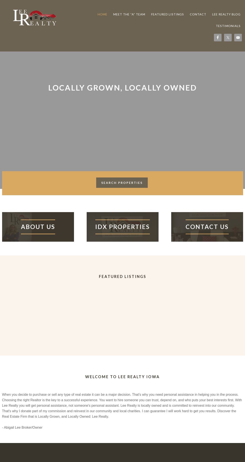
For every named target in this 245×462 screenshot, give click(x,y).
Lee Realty (34, 17)
